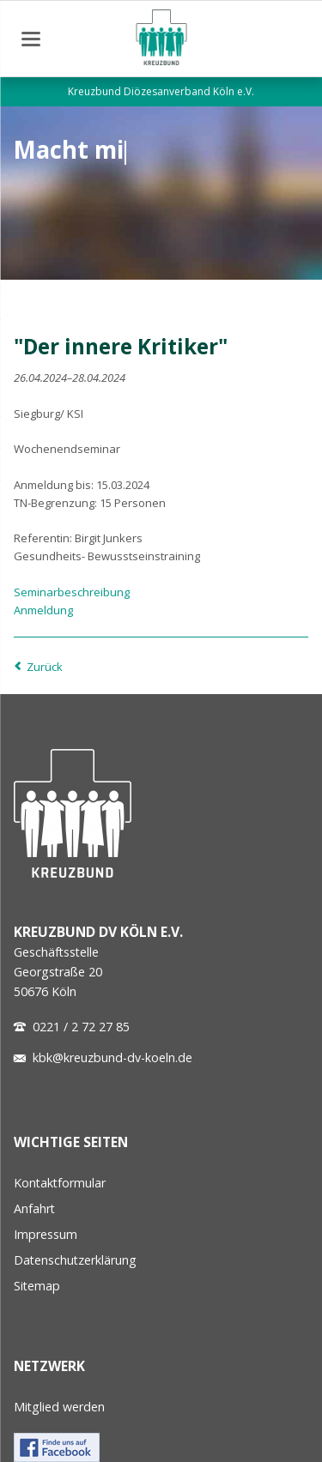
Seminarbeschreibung (72, 592)
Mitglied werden (59, 1407)
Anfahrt (34, 1208)
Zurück (45, 666)
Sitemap (37, 1286)
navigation (31, 39)
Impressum (45, 1234)
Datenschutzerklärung (75, 1260)
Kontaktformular (60, 1183)
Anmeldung (43, 610)
